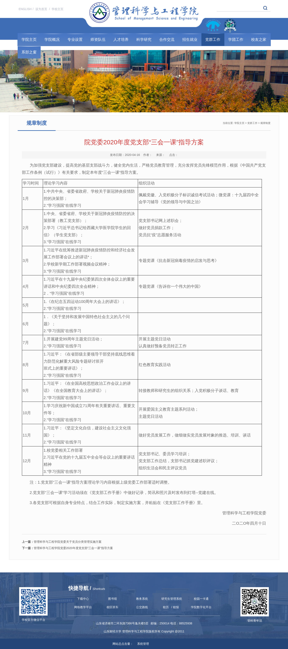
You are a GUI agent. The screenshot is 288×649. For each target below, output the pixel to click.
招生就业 (189, 39)
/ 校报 (175, 607)
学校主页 (57, 9)
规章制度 (265, 123)
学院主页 (29, 39)
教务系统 (142, 598)
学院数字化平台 (201, 607)
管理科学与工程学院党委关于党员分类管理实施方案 (62, 541)
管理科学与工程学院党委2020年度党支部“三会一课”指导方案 (67, 548)
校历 (166, 607)
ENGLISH (25, 9)
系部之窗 (29, 52)
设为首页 (41, 9)
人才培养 (121, 39)
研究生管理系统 (171, 598)
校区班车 (112, 607)
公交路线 (142, 607)
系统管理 (141, 643)
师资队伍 (98, 39)
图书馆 (112, 598)
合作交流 (166, 39)
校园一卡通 (201, 598)
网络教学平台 (83, 607)
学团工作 (235, 39)
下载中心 (83, 598)
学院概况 (52, 39)
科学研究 (143, 39)
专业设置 (75, 39)
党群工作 (212, 39)
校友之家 (258, 39)
